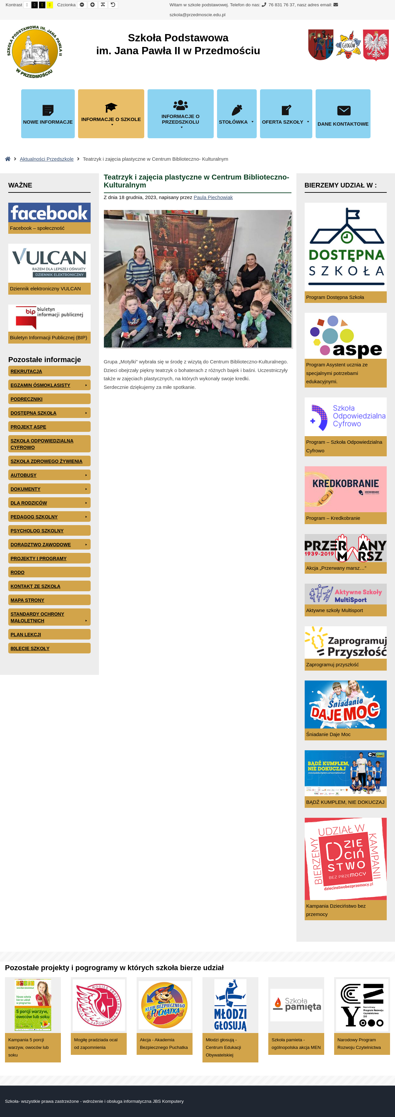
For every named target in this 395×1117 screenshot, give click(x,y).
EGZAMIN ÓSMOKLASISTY (49, 385)
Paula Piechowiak (213, 197)
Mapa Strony (27, 600)
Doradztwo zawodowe (49, 544)
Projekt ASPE (28, 427)
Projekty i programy (38, 558)
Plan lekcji (26, 634)
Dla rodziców (49, 503)
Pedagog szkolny (49, 517)
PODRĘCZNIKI (26, 399)
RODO (17, 572)
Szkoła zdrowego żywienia (46, 461)
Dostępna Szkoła (49, 413)
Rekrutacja (26, 371)
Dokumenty (49, 489)
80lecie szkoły (30, 648)
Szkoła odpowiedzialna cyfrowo (42, 444)
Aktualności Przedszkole (47, 159)
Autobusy (49, 475)
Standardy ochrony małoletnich (49, 617)
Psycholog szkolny (37, 530)
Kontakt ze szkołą (36, 586)
